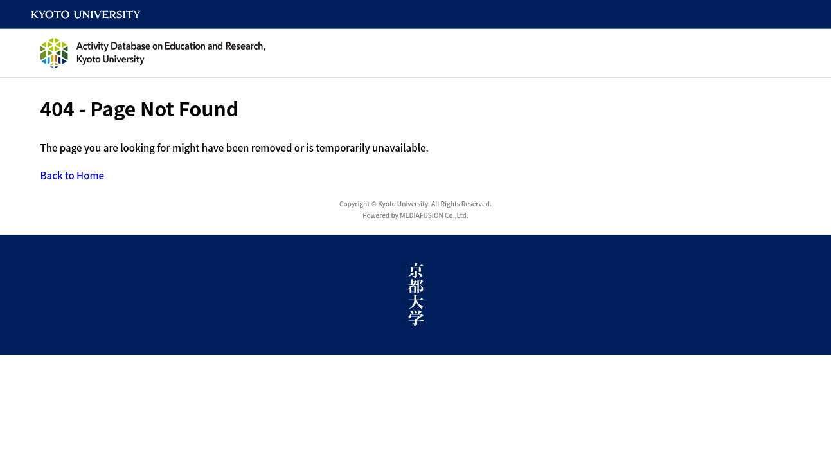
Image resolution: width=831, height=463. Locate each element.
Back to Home (72, 175)
